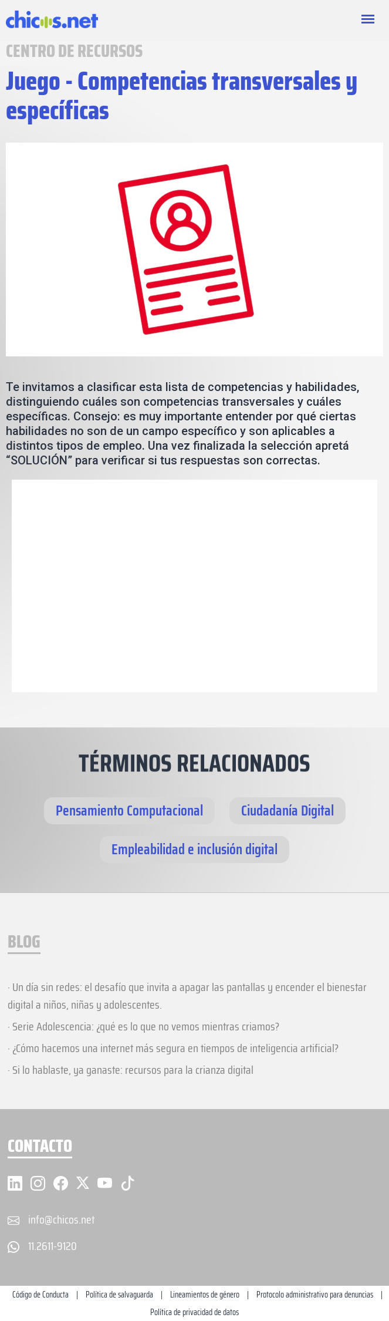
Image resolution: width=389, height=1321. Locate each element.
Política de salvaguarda (119, 1294)
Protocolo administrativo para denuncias (314, 1294)
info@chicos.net (61, 1219)
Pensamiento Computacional (129, 810)
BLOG (24, 942)
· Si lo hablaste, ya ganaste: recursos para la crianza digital (130, 1069)
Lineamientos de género (204, 1294)
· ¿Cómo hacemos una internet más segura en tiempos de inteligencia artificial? (173, 1048)
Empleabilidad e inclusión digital (194, 849)
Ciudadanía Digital (287, 810)
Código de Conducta (40, 1294)
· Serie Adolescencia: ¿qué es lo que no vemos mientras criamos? (143, 1026)
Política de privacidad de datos (194, 1312)
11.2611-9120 (52, 1245)
